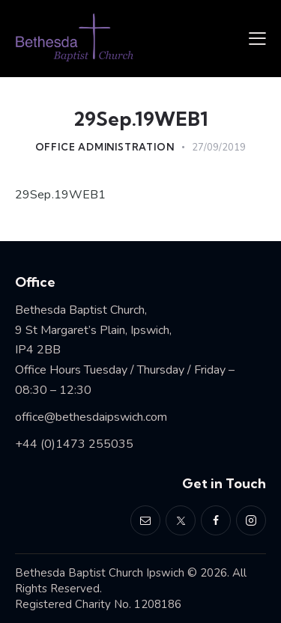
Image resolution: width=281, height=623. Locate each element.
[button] (257, 38)
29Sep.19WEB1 (60, 194)
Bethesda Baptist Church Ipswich (99, 572)
